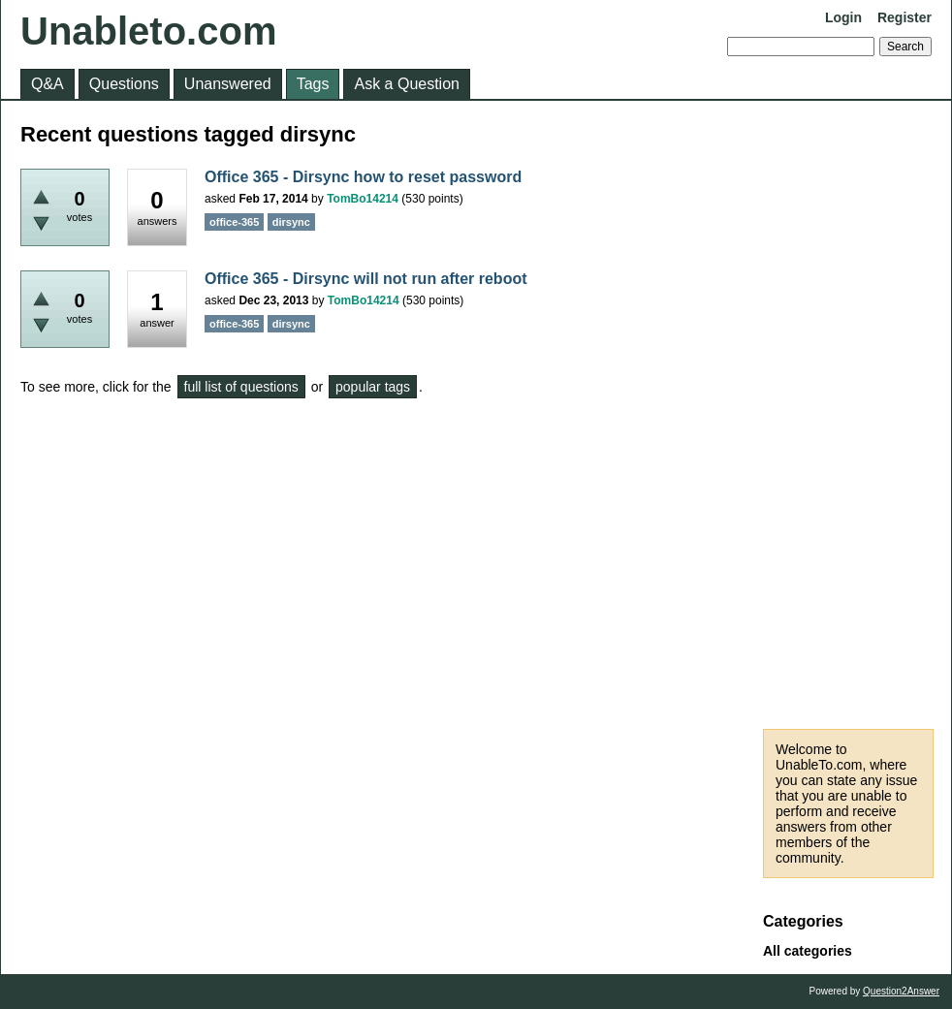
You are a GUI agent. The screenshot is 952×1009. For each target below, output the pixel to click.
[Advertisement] (848, 415)
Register (904, 17)
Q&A (47, 84)
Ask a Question (407, 84)
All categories (807, 951)
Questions (124, 84)
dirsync (291, 222)
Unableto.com (148, 31)
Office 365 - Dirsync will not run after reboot (366, 278)
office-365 (234, 222)
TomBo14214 (362, 198)
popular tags (372, 386)
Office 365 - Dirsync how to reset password (363, 177)
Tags (313, 84)
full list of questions (241, 386)
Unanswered (227, 84)
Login (843, 17)
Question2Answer (901, 991)
